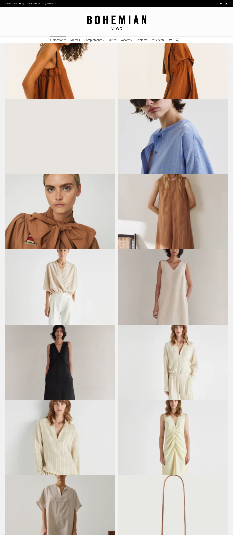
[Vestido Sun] (60, 379)
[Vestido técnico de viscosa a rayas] (173, 229)
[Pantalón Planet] (60, 304)
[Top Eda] (60, 78)
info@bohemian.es (49, 3)
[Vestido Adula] (173, 454)
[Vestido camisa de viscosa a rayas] (173, 153)
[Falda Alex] (173, 78)
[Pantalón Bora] (173, 379)
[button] (177, 40)
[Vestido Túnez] (173, 304)
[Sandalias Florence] (60, 153)
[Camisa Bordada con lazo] (60, 229)
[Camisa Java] (60, 454)
